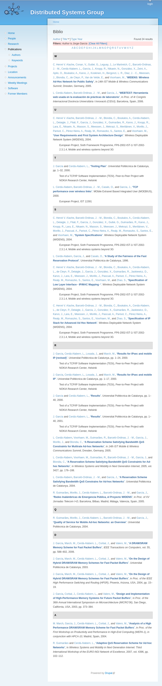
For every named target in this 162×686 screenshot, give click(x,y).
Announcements (17, 77)
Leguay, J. (106, 64)
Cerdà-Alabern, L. (71, 68)
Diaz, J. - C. (131, 73)
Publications (15, 49)
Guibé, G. (93, 64)
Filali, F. (74, 122)
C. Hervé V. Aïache (63, 64)
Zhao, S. (121, 280)
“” (88, 135)
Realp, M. (90, 131)
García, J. (88, 68)
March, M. (109, 353)
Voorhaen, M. (117, 77)
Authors (16, 55)
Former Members (17, 93)
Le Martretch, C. (122, 64)
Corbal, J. (104, 543)
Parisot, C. (59, 131)
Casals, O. (107, 187)
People (12, 38)
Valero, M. (121, 543)
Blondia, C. (62, 77)
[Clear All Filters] (98, 43)
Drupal (110, 673)
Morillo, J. (142, 126)
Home (11, 33)
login (150, 3)
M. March (58, 623)
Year (79, 39)
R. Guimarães (61, 492)
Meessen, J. (98, 126)
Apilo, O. (58, 73)
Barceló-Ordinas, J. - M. (87, 92)
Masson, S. (83, 126)
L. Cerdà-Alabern (62, 92)
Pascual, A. (71, 230)
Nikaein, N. (114, 68)
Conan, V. (81, 64)
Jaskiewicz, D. (139, 271)
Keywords (17, 60)
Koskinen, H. (98, 73)
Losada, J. (92, 353)
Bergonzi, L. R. (114, 73)
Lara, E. (57, 126)
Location (12, 72)
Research (13, 43)
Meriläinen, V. (127, 126)
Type (74, 39)
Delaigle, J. (62, 122)
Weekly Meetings (17, 82)
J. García (58, 166)
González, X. (129, 68)
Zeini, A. (141, 68)
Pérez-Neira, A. (74, 131)
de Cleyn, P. (76, 77)
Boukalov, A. (71, 73)
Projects (12, 66)
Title (65, 39)
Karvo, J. (84, 73)
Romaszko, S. (105, 131)
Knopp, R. (100, 68)
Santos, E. (120, 131)
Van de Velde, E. (94, 77)
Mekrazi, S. (112, 126)
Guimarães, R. (117, 122)
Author (56, 39)
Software (13, 88)
